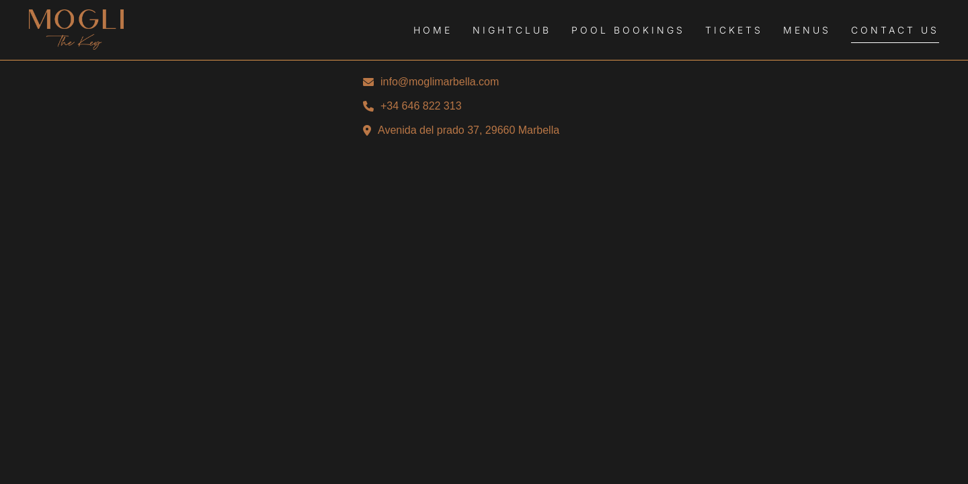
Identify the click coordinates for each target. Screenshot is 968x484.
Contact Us (895, 30)
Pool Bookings (628, 30)
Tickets (734, 30)
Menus (807, 30)
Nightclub (512, 30)
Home (432, 30)
